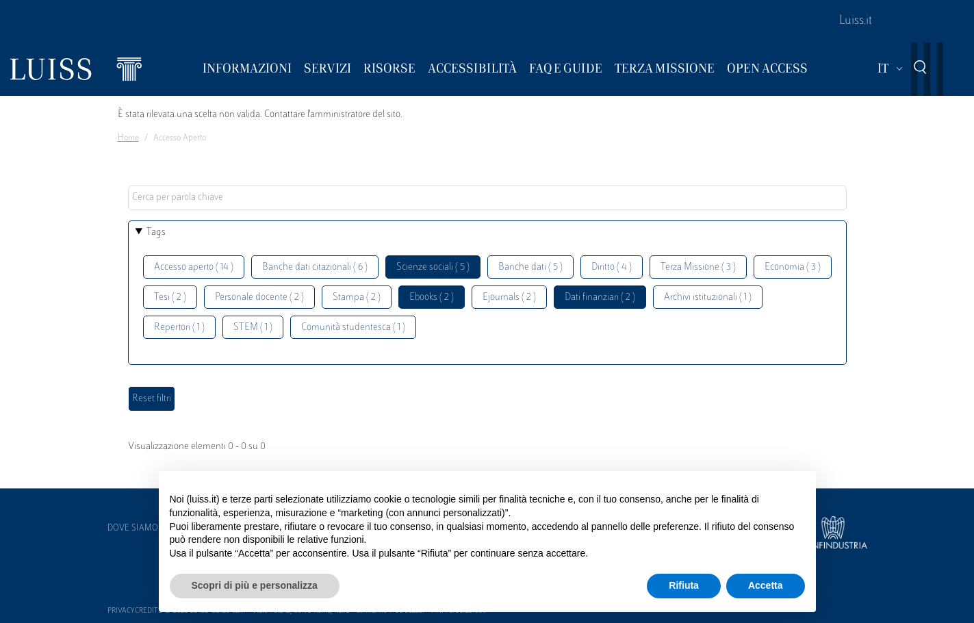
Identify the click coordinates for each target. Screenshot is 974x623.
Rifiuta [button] (684, 585)
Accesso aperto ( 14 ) (193, 267)
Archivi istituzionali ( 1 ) (708, 297)
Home (128, 138)
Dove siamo (132, 528)
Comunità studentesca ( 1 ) (353, 327)
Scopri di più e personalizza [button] (255, 585)
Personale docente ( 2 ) (259, 297)
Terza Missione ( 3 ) (698, 267)
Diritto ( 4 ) (611, 267)
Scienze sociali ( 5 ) (433, 267)
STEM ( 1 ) (252, 327)
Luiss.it (855, 21)
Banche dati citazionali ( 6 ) (315, 267)
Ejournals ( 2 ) (509, 297)
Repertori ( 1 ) (179, 327)
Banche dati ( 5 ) (530, 267)
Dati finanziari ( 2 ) (600, 297)
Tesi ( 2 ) (170, 297)
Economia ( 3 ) (793, 267)
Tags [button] (156, 232)
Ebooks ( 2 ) (431, 297)
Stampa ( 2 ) (357, 297)
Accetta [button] (765, 585)
